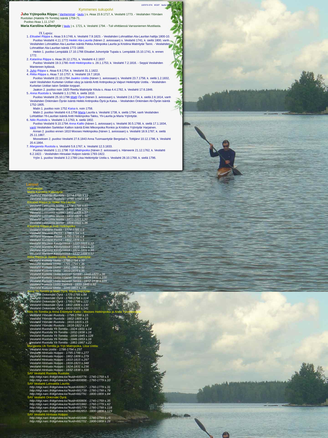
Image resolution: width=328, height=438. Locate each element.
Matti (74, 97)
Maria (81, 112)
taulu (80, 14)
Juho (33, 70)
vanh (33, 127)
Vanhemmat (67, 14)
